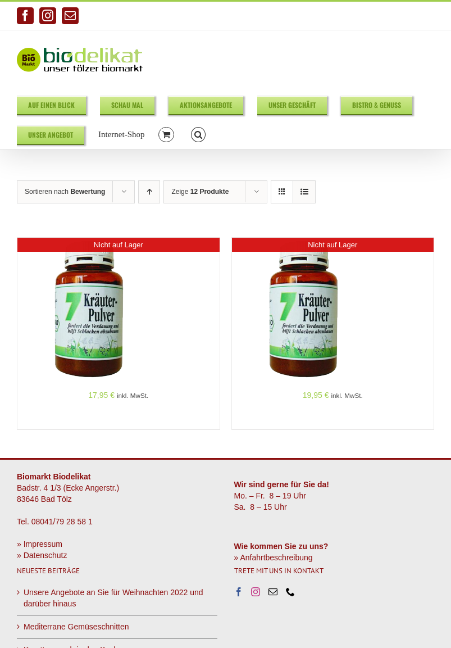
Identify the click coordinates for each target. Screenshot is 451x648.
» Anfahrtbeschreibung (273, 557)
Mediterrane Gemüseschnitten (76, 626)
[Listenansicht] (304, 192)
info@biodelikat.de (406, 16)
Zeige (200, 192)
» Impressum (39, 544)
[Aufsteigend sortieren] (149, 191)
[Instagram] (255, 591)
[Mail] (272, 591)
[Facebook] (238, 591)
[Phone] (290, 591)
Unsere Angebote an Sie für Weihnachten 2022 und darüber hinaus (113, 598)
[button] (198, 134)
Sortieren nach (65, 192)
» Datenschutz (42, 555)
